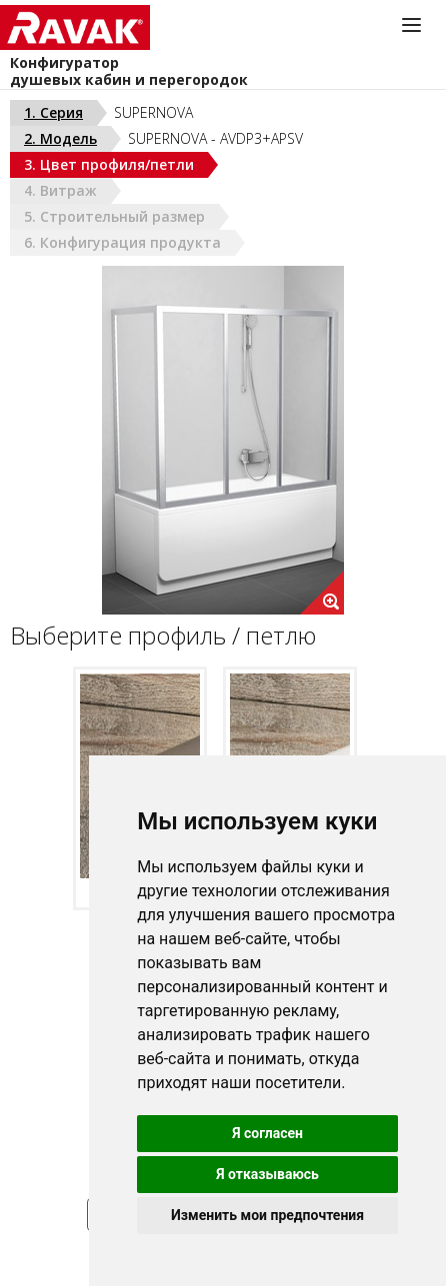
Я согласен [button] (267, 1133)
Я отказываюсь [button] (267, 1174)
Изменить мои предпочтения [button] (267, 1215)
